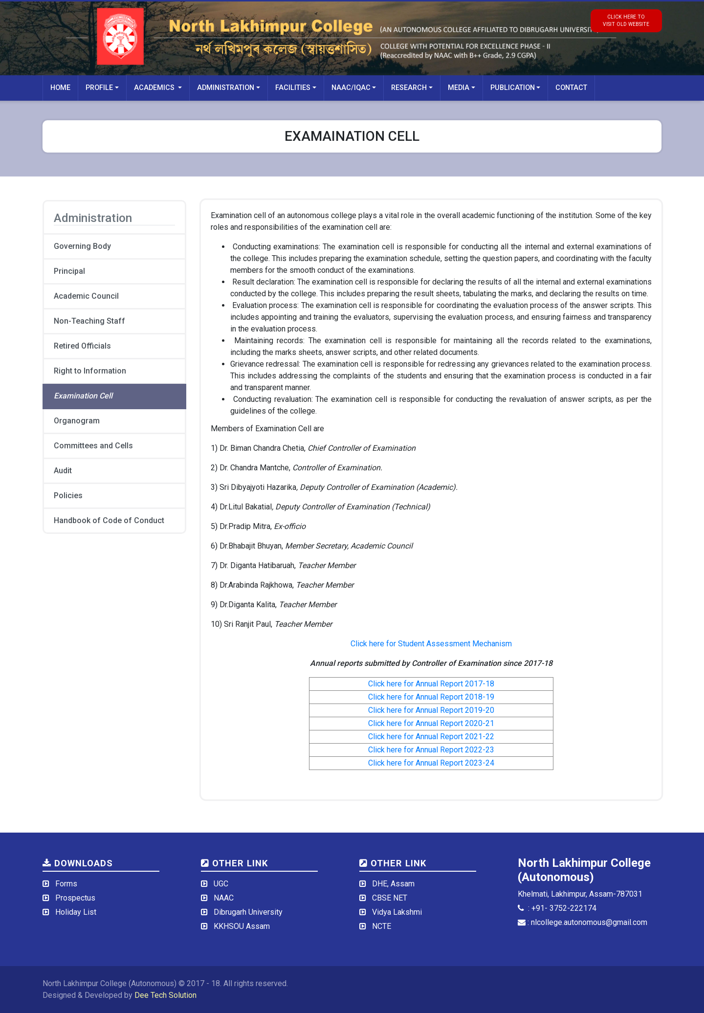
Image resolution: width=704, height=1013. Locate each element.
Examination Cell (83, 395)
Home (60, 88)
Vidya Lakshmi (397, 912)
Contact (571, 88)
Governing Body (82, 246)
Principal (69, 271)
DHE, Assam (393, 883)
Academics (155, 88)
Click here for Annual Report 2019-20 (431, 710)
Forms (66, 883)
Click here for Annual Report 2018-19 (431, 697)
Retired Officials (82, 346)
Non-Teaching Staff (89, 321)
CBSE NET (389, 898)
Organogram (77, 420)
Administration (225, 88)
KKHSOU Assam (242, 926)
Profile (99, 88)
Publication (512, 88)
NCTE (381, 926)
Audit (63, 470)
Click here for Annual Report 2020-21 (431, 723)
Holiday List (75, 912)
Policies (68, 495)
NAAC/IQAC (351, 88)
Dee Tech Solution (165, 995)
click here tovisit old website (626, 20)
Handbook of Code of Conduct (109, 520)
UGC (221, 883)
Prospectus (75, 898)
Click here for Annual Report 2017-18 (431, 683)
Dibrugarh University (248, 912)
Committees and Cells (93, 445)
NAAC (224, 898)
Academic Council (86, 296)
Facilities (292, 88)
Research (409, 88)
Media (458, 88)
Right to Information (90, 370)
